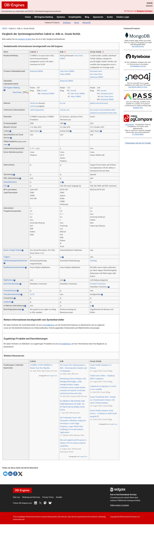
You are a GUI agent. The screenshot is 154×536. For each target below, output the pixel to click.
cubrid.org (33, 106)
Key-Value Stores (107, 96)
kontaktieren (49, 325)
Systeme (61, 17)
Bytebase (67, 23)
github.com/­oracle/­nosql (99, 103)
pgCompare (129, 125)
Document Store (96, 71)
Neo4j (76, 23)
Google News (53, 375)
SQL (5, 186)
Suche (110, 17)
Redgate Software (145, 11)
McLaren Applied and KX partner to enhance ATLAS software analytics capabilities (73, 443)
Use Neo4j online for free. (137, 87)
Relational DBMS (36, 71)
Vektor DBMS (65, 74)
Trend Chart (16, 92)
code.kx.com (64, 110)
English (150, 3)
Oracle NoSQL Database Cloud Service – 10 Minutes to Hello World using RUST (103, 413)
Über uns (16, 497)
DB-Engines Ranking (43, 17)
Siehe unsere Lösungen (119, 505)
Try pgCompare (138, 134)
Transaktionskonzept (12, 294)
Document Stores (107, 93)
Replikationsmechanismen (14, 267)
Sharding (93, 261)
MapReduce (8, 280)
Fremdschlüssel (10, 290)
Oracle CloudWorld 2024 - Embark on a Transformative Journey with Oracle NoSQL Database (103, 400)
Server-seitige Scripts (12, 250)
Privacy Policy (48, 497)
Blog (87, 17)
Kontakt (59, 497)
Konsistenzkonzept (11, 284)
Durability (7, 302)
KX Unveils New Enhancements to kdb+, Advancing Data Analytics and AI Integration (73, 368)
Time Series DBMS (67, 71)
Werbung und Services (31, 497)
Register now (138, 108)
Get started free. (138, 46)
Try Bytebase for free (138, 66)
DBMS (4, 28)
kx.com (62, 103)
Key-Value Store (96, 74)
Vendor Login (122, 17)
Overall (44, 91)
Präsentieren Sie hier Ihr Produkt (138, 143)
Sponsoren (98, 17)
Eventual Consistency (98, 284)
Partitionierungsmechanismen (15, 261)
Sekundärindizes (10, 182)
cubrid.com (34, 103)
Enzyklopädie (75, 17)
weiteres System (25, 39)
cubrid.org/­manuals (37, 110)
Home (28, 17)
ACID (32, 294)
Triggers (7, 257)
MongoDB (86, 23)
